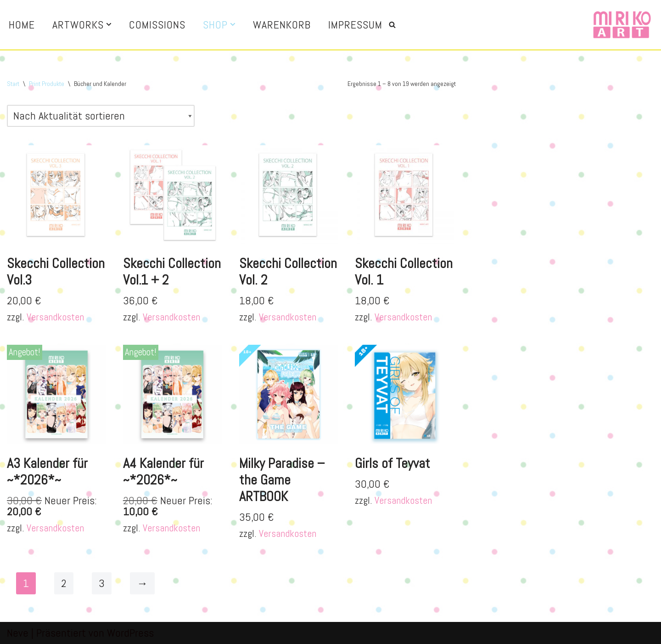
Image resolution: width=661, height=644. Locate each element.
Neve (17, 633)
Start (13, 84)
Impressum (355, 24)
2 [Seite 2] (64, 583)
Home (22, 24)
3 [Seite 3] (102, 583)
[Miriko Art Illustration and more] (622, 24)
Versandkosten (55, 317)
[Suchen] (392, 24)
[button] (109, 24)
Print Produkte (46, 84)
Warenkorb (282, 24)
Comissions (157, 24)
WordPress (130, 633)
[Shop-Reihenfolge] (101, 116)
